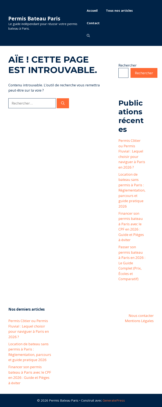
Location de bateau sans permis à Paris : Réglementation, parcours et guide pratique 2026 (131, 190)
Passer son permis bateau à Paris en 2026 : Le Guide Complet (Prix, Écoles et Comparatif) (131, 262)
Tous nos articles (119, 10)
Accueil (92, 10)
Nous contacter (141, 315)
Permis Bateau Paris (34, 18)
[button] (88, 35)
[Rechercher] (63, 103)
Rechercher (127, 65)
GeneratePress (114, 400)
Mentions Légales (139, 320)
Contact (93, 23)
